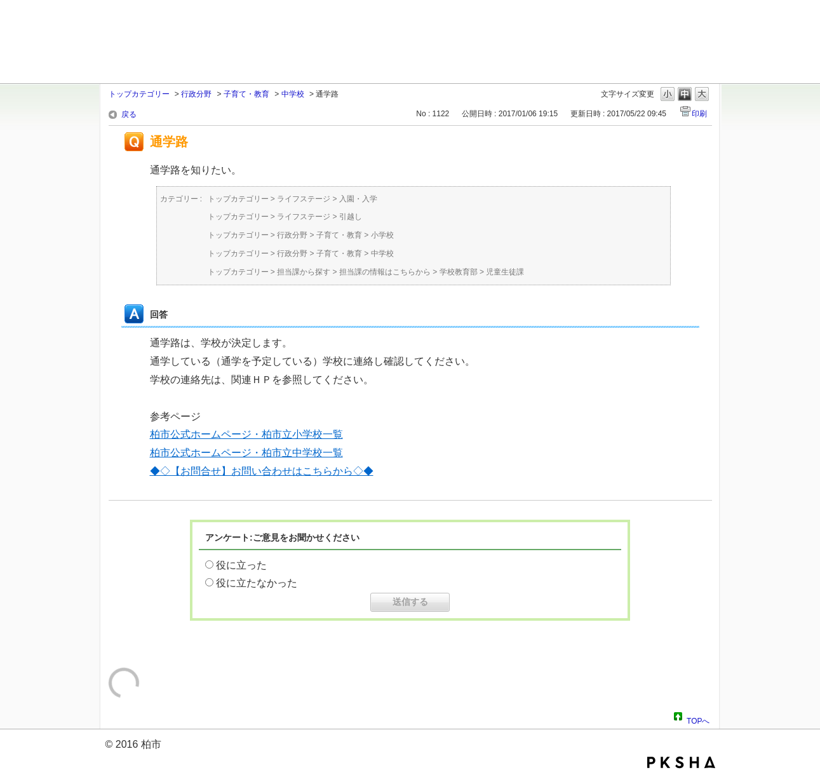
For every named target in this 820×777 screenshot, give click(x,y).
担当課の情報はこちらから (385, 271)
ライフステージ (303, 198)
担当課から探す (303, 271)
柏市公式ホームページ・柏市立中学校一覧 (246, 452)
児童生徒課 (505, 271)
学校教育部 (459, 271)
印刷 (699, 113)
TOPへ (698, 719)
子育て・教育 (246, 94)
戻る (129, 114)
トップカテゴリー (139, 94)
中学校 (292, 94)
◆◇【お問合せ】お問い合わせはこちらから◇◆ (261, 471)
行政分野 (196, 94)
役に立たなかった (256, 583)
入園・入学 (358, 198)
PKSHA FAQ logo (681, 762)
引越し (350, 216)
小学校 (382, 235)
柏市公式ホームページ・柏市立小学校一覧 (246, 434)
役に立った (241, 565)
